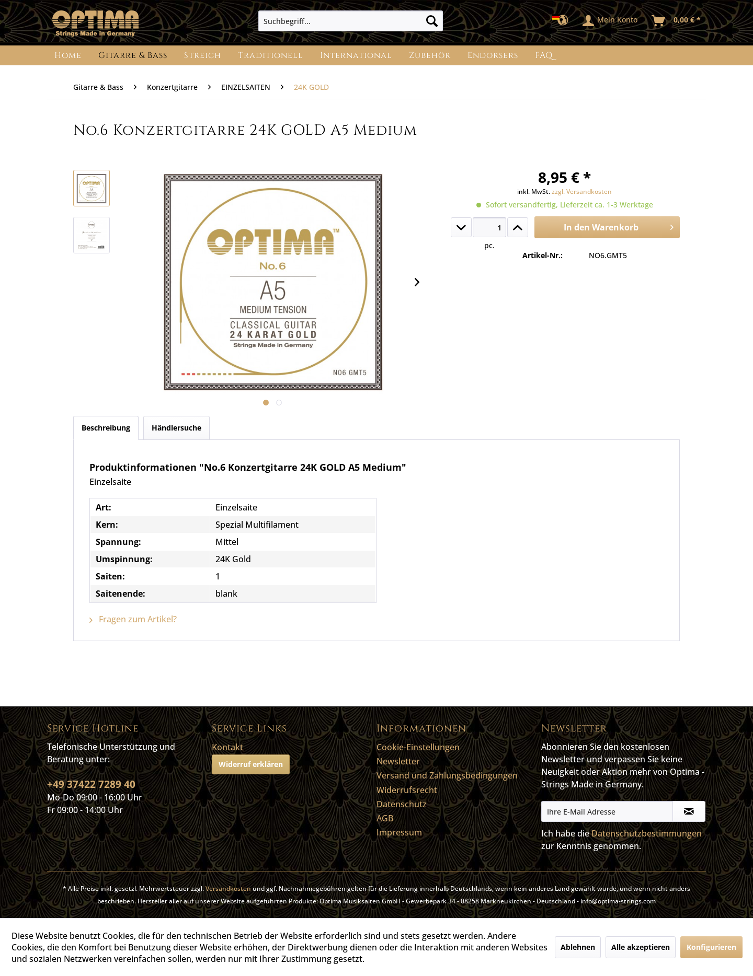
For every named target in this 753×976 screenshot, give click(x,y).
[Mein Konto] (610, 20)
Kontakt (227, 747)
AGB (384, 818)
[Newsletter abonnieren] (688, 811)
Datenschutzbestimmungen (646, 833)
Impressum (399, 832)
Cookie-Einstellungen (418, 747)
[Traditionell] (271, 55)
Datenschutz (401, 804)
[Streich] (203, 55)
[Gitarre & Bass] (133, 55)
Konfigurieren (711, 947)
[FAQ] (544, 55)
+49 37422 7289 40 (91, 784)
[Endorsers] (493, 55)
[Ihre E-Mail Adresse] (607, 811)
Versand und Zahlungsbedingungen (447, 775)
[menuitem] (350, 20)
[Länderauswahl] (563, 20)
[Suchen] (432, 20)
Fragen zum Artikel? (133, 619)
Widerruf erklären (251, 764)
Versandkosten (228, 888)
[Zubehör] (430, 55)
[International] (356, 55)
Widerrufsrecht (406, 790)
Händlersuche (176, 428)
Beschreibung (106, 428)
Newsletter (398, 761)
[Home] (68, 55)
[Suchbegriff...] (350, 20)
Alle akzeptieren (640, 947)
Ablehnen (578, 947)
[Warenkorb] (676, 20)
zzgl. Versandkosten (582, 191)
